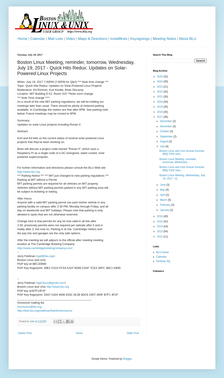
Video (70, 39)
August (164, 141)
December (166, 121)
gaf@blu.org (45, 256)
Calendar (37, 39)
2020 (160, 101)
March (164, 199)
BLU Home (162, 252)
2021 (160, 96)
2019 (160, 106)
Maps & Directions (92, 39)
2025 (160, 76)
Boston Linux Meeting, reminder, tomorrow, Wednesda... (177, 161)
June (163, 184)
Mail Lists (55, 39)
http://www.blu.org (28, 171)
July (162, 146)
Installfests (118, 39)
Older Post (133, 333)
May (163, 189)
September (166, 136)
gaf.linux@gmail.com (51, 282)
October (165, 131)
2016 (160, 216)
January (165, 210)
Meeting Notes (164, 39)
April (163, 194)
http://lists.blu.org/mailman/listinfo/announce (44, 310)
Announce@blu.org (29, 306)
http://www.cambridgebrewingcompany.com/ (45, 248)
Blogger (127, 358)
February (165, 204)
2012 (160, 236)
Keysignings (140, 39)
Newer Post (25, 333)
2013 (160, 231)
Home (22, 39)
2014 (160, 226)
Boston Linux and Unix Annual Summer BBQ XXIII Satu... (181, 169)
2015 (160, 221)
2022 (160, 91)
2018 (160, 111)
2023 (160, 86)
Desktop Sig (163, 261)
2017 (160, 116)
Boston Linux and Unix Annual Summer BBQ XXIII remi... (181, 152)
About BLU (187, 39)
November (166, 126)
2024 (160, 81)
